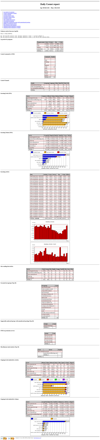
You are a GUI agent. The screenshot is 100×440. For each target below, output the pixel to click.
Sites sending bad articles (9, 19)
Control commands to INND (10, 13)
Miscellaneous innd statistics (10, 25)
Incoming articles (7, 18)
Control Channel (7, 14)
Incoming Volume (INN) (9, 17)
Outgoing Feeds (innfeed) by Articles (12, 26)
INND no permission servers (10, 23)
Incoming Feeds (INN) (8, 16)
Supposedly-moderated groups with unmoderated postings (16, 22)
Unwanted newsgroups (8, 21)
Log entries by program (8, 12)
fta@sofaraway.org (37, 438)
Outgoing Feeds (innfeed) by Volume (12, 27)
